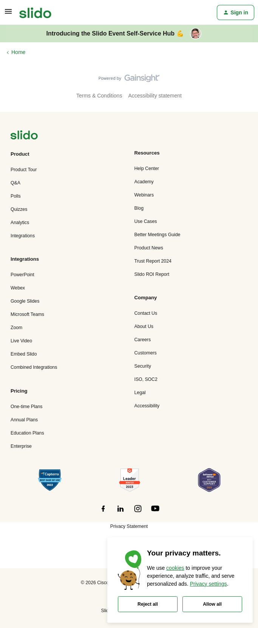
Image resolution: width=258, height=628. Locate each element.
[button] (8, 14)
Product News (148, 248)
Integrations (23, 235)
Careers (142, 339)
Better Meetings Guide (157, 234)
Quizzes (19, 209)
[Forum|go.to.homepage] (35, 12)
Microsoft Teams (27, 314)
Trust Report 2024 (152, 261)
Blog (139, 208)
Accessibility (147, 405)
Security (142, 366)
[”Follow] (103, 513)
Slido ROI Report (152, 274)
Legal (140, 392)
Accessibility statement (155, 96)
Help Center (146, 168)
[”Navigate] (24, 136)
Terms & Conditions (99, 96)
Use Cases (145, 221)
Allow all (212, 604)
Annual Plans (24, 419)
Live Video (21, 340)
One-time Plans (26, 406)
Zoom (16, 327)
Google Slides (25, 301)
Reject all (147, 604)
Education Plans (27, 433)
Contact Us (146, 313)
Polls (16, 196)
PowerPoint (22, 274)
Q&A (15, 183)
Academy (144, 181)
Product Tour (24, 169)
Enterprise (21, 446)
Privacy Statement (129, 526)
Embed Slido (24, 354)
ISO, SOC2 (146, 379)
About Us (143, 326)
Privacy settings (208, 584)
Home (18, 52)
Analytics (20, 222)
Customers (145, 353)
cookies (175, 568)
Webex (18, 288)
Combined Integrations (34, 367)
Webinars (144, 195)
